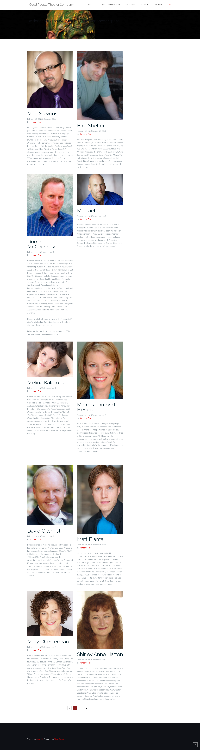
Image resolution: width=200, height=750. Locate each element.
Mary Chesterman (48, 642)
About (90, 5)
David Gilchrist (43, 531)
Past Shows (130, 5)
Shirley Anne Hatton (100, 654)
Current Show (114, 5)
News (102, 5)
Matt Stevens (42, 113)
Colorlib (39, 739)
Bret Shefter (91, 125)
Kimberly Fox (35, 122)
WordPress (59, 739)
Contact (158, 5)
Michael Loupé (94, 211)
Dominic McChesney (41, 244)
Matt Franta (90, 539)
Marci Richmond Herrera (96, 407)
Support (144, 5)
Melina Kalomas (45, 383)
